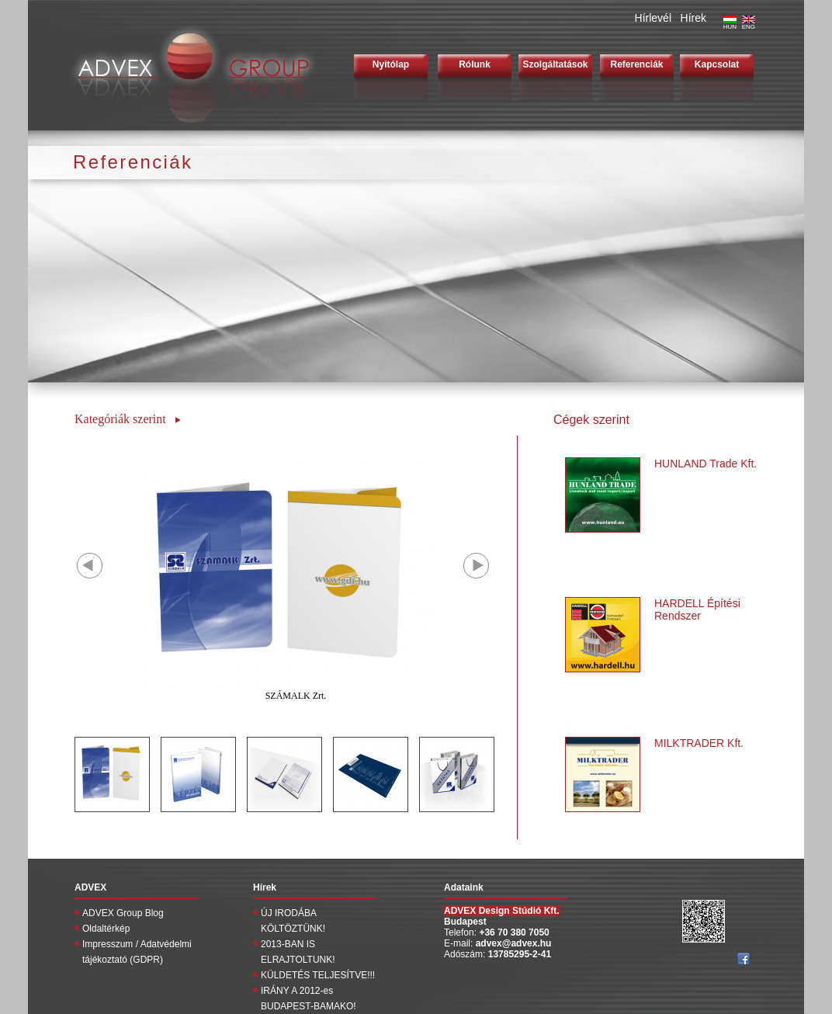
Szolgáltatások (555, 64)
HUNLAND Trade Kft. (705, 463)
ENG (748, 24)
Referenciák (636, 64)
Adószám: (466, 954)
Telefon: (461, 932)
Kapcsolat (717, 64)
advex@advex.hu (514, 943)
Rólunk (475, 64)
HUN (730, 24)
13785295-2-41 (519, 954)
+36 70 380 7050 (514, 932)
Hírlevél (653, 18)
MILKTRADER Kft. (699, 743)
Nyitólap (391, 64)
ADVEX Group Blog (123, 913)
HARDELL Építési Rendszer (697, 609)
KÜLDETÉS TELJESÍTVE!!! (318, 975)
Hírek (693, 18)
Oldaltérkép (106, 928)
